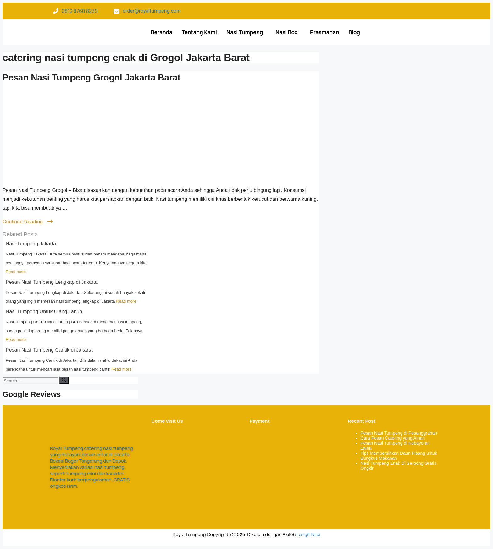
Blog (354, 32)
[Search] (64, 380)
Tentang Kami (199, 32)
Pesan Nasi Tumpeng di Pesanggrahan (399, 433)
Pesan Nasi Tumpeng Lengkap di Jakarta (52, 282)
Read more (16, 271)
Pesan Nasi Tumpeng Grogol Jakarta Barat (91, 77)
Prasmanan (324, 32)
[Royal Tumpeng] (192, 470)
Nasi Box (286, 32)
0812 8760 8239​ (80, 11)
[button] (246, 32)
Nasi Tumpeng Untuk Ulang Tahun (44, 311)
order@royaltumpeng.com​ (152, 11)
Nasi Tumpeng (244, 32)
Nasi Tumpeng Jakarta (31, 243)
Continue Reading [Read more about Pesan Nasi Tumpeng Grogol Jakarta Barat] (28, 221)
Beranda (161, 32)
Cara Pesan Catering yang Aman (393, 438)
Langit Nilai (308, 534)
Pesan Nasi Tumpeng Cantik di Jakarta (49, 350)
